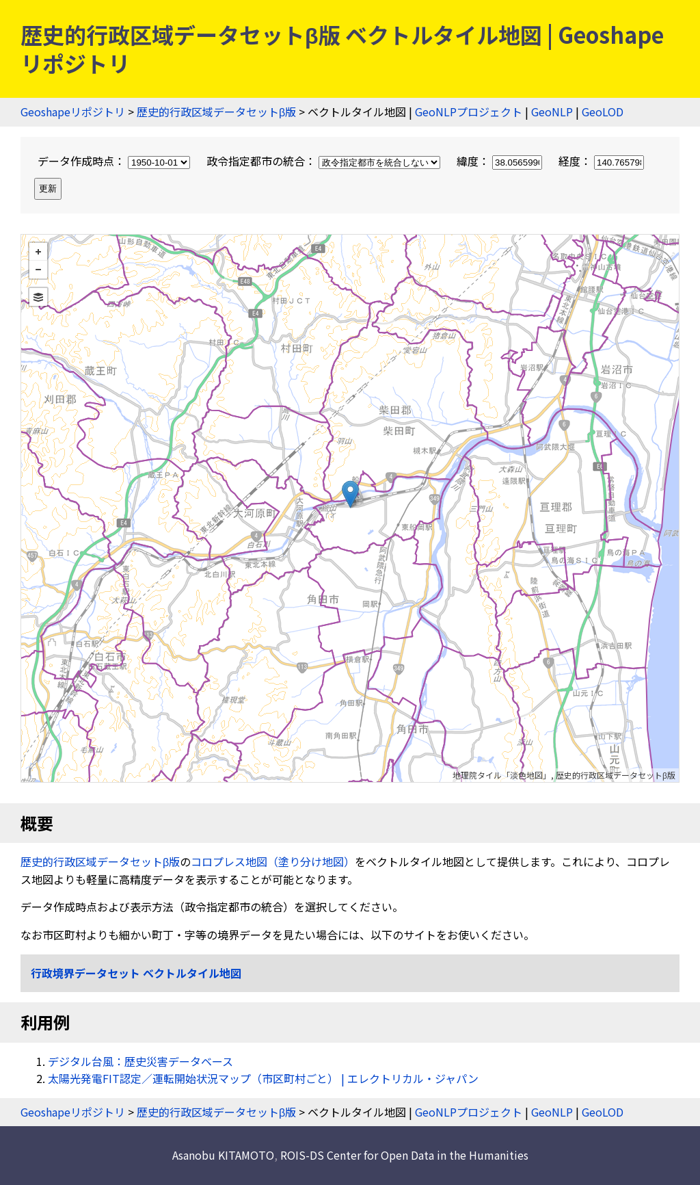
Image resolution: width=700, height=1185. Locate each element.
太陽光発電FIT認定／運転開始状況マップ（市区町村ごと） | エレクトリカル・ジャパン (263, 1078)
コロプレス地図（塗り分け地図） (273, 861)
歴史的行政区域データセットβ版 (216, 111)
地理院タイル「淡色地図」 (502, 775)
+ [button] (38, 252)
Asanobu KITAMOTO (223, 1155)
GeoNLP (552, 111)
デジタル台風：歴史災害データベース (140, 1061)
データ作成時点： (115, 161)
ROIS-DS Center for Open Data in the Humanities (404, 1155)
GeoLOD (602, 111)
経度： (601, 161)
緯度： (501, 161)
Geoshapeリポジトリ (73, 111)
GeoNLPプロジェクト (468, 111)
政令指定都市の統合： (324, 161)
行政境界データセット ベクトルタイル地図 (136, 973)
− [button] (38, 269)
